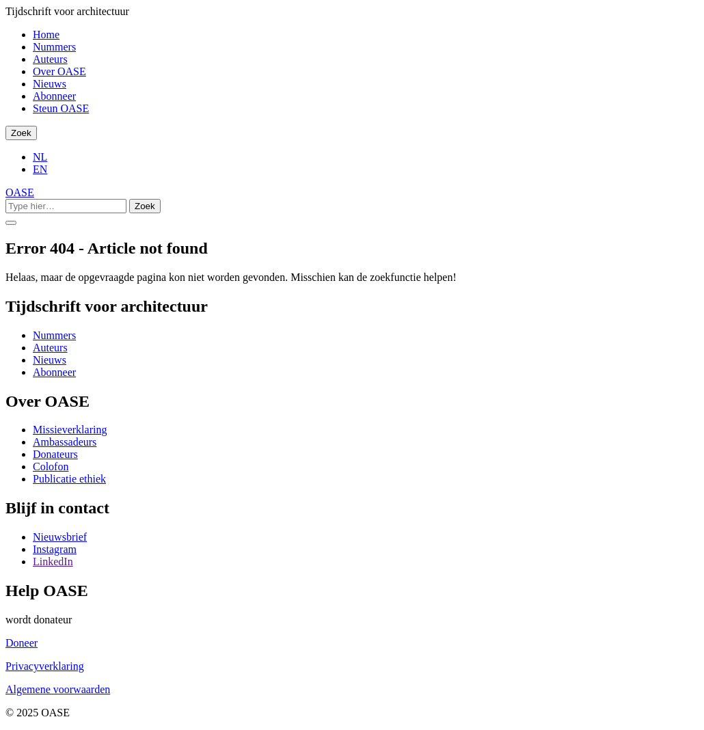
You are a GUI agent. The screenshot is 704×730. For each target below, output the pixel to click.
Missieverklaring (70, 429)
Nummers (54, 47)
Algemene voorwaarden (57, 689)
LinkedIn (53, 561)
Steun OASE (61, 108)
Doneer (21, 643)
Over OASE (59, 71)
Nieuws (49, 84)
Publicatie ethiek (69, 479)
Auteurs (50, 59)
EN (40, 169)
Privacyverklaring (44, 666)
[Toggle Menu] (10, 223)
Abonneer (54, 96)
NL (40, 157)
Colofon (50, 466)
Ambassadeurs (64, 442)
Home (46, 34)
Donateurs (55, 454)
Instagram (55, 549)
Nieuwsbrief (60, 537)
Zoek (21, 133)
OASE (19, 192)
